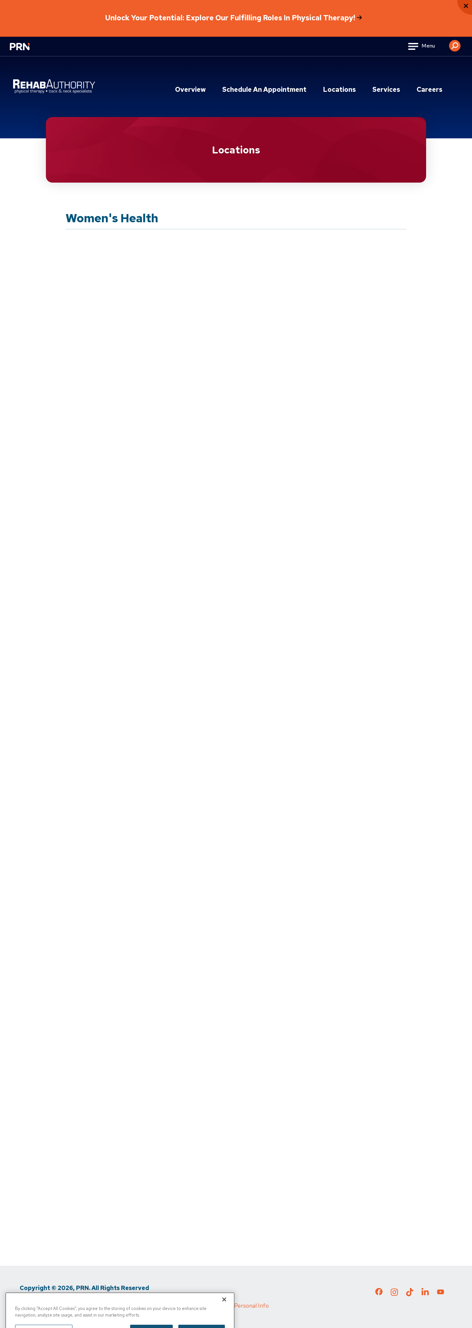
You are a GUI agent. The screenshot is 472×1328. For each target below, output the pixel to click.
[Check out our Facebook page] (379, 1293)
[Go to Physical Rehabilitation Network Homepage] (27, 50)
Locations (339, 89)
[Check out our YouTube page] (440, 1292)
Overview (190, 89)
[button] (455, 43)
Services (386, 89)
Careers (429, 89)
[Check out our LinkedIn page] (425, 1294)
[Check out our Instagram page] (394, 1294)
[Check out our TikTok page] (409, 1294)
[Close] (224, 1309)
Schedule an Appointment (264, 89)
